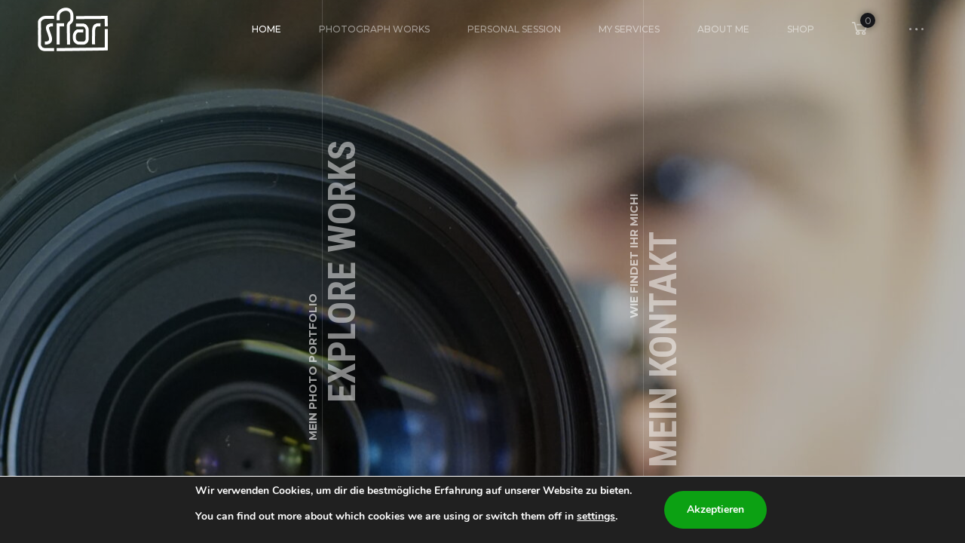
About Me (723, 29)
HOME (266, 29)
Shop (800, 29)
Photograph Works (374, 29)
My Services (629, 29)
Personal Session (514, 29)
